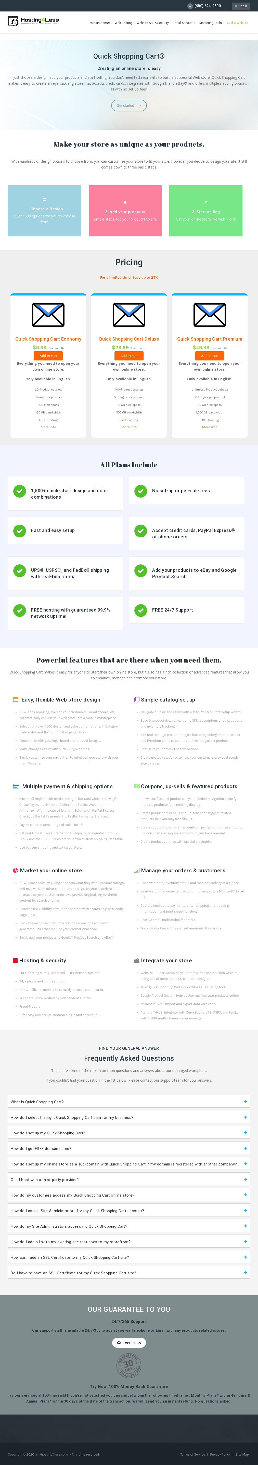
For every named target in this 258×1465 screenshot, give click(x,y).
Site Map (242, 1454)
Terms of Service (193, 1454)
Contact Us (129, 1342)
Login (241, 6)
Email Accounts (184, 23)
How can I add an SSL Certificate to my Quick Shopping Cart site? (70, 1257)
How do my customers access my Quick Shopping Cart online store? (73, 1195)
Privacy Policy (220, 1454)
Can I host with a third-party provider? (45, 1179)
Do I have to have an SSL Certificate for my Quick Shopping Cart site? (73, 1273)
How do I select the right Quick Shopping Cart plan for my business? (72, 1117)
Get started (129, 105)
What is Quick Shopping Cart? (37, 1102)
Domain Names (100, 23)
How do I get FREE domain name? (41, 1148)
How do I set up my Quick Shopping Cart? (48, 1133)
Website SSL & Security (153, 23)
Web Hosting (124, 23)
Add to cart (48, 356)
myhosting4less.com (52, 1454)
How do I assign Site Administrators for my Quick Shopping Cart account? (77, 1211)
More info (48, 427)
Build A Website (237, 23)
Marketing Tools (210, 23)
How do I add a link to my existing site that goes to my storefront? (71, 1242)
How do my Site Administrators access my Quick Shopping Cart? (69, 1226)
